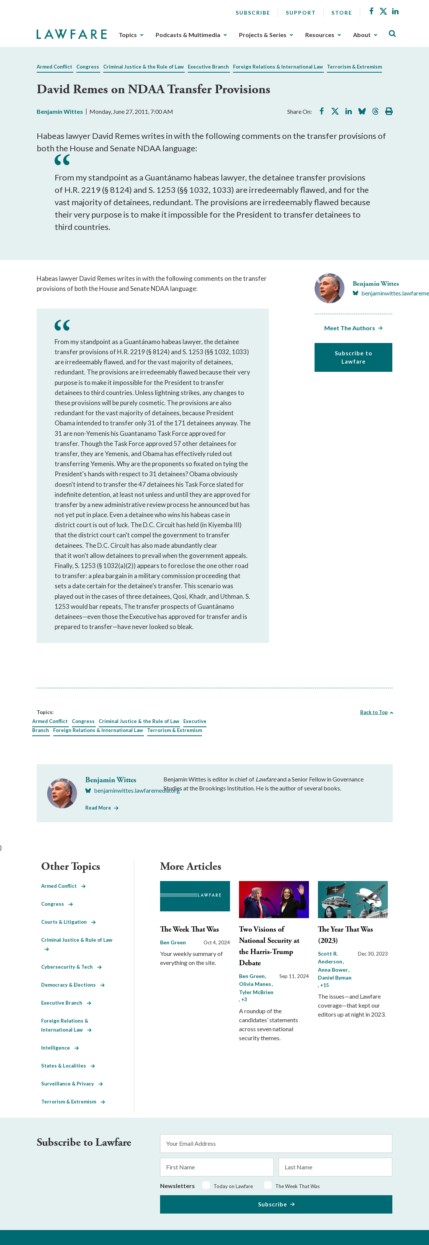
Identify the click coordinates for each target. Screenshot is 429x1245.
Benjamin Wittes (60, 111)
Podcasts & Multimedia (188, 34)
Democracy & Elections (73, 985)
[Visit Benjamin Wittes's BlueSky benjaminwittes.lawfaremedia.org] (132, 790)
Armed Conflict (54, 67)
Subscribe (253, 12)
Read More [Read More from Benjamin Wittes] (98, 808)
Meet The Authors (349, 327)
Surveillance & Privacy (72, 1084)
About (362, 34)
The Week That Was (189, 929)
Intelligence (60, 1048)
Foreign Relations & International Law (278, 67)
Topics (128, 34)
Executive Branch (208, 67)
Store (341, 12)
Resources (319, 34)
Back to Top (374, 712)
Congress (87, 67)
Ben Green (173, 942)
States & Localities (68, 1066)
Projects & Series (262, 34)
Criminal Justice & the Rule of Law (143, 67)
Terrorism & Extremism (354, 67)
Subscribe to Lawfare (353, 357)
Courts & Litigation (68, 922)
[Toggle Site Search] (392, 34)
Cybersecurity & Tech (71, 967)
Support (301, 12)
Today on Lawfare (233, 1186)
